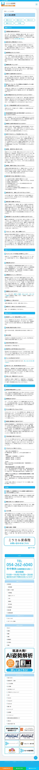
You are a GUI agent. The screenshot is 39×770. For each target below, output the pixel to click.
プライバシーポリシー (30, 761)
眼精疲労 (9, 639)
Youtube (9, 697)
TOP (5, 11)
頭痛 (8, 636)
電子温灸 (10, 604)
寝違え (8, 630)
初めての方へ (10, 677)
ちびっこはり (10, 618)
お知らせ (9, 720)
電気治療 (9, 610)
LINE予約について (11, 689)
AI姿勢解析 (9, 607)
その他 (19, 23)
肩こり (8, 628)
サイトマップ (10, 709)
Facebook (9, 703)
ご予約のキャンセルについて (13, 692)
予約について (30, 20)
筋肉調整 (10, 587)
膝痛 (8, 645)
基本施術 (9, 584)
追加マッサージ (11, 595)
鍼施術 (9, 601)
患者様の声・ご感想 (11, 680)
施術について (9, 20)
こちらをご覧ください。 (19, 38)
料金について (19, 20)
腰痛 (8, 633)
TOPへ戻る (32, 547)
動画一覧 (9, 706)
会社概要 (9, 712)
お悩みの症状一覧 (11, 723)
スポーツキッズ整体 (11, 621)
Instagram (9, 700)
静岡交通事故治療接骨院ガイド (13, 718)
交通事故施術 (10, 612)
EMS (9, 598)
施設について (9, 23)
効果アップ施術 (10, 589)
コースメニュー (10, 715)
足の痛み (9, 642)
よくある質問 (10, 683)
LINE (8, 695)
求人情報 (9, 686)
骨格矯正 (10, 592)
